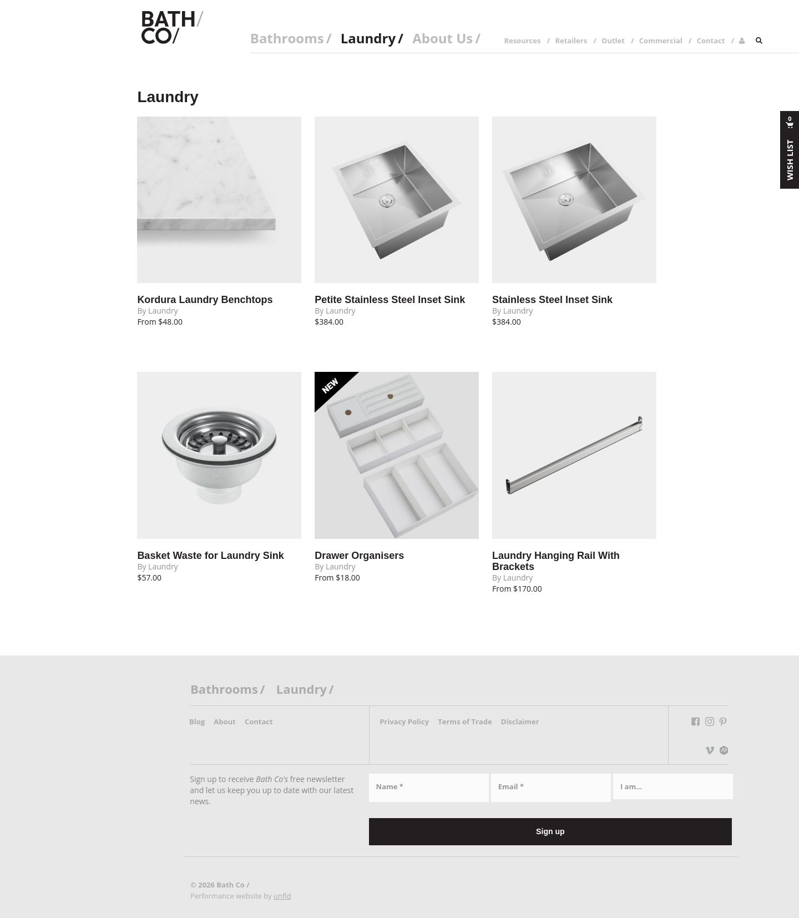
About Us (442, 38)
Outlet (613, 41)
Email (511, 786)
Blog (197, 722)
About (224, 722)
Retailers (571, 41)
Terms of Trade (465, 722)
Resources (522, 41)
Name (389, 786)
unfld (282, 896)
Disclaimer (520, 722)
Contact (711, 41)
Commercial (660, 41)
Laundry (368, 38)
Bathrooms (287, 38)
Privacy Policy (404, 722)
